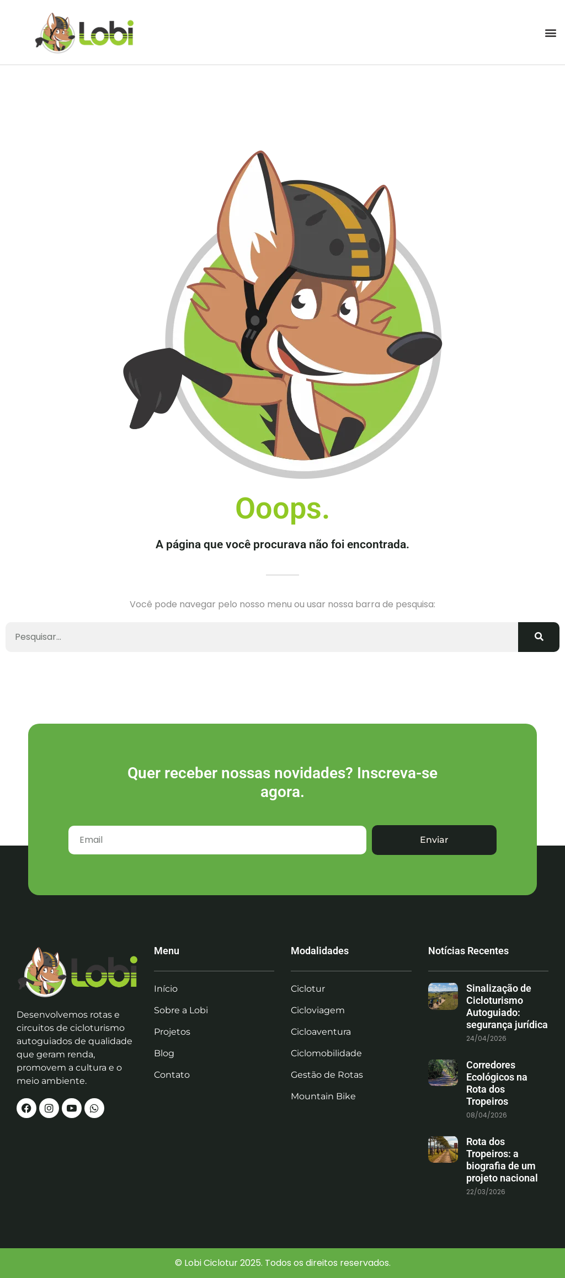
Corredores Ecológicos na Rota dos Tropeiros (496, 1083)
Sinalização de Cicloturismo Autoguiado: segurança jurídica (507, 1006)
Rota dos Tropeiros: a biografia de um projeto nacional (502, 1160)
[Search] (538, 637)
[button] (550, 32)
